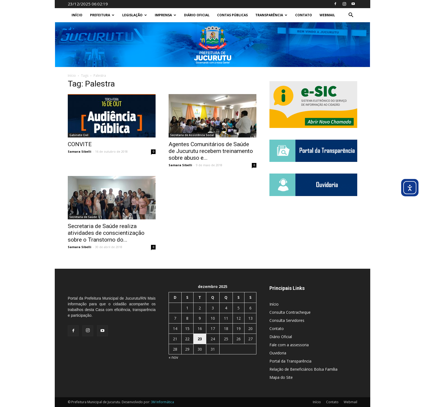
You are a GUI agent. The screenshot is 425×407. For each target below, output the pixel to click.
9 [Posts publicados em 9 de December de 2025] (200, 318)
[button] (350, 15)
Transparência (271, 15)
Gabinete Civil (78, 135)
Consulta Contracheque (290, 312)
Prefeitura (102, 15)
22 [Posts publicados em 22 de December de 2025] (187, 338)
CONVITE (80, 144)
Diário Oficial (197, 15)
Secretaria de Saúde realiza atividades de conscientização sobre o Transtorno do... (106, 233)
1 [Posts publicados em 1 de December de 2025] (187, 307)
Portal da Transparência (290, 361)
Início (77, 15)
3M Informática (162, 402)
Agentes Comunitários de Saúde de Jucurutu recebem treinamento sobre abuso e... (211, 151)
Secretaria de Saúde (83, 217)
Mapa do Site (281, 377)
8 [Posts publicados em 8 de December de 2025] (187, 318)
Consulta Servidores (286, 320)
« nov (173, 357)
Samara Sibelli (79, 151)
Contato (303, 15)
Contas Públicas (232, 15)
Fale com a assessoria (289, 344)
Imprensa (165, 15)
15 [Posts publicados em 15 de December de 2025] (187, 328)
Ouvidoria (277, 352)
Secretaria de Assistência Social (192, 135)
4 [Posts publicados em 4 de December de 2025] (226, 307)
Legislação (134, 15)
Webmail (327, 15)
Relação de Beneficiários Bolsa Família (303, 369)
